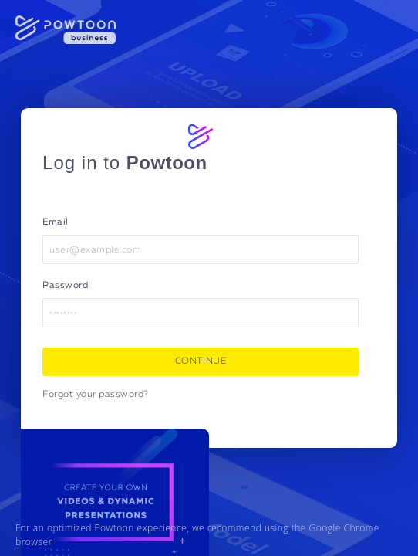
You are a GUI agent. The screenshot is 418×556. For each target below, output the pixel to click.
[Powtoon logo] (200, 136)
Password (65, 285)
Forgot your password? (95, 394)
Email (55, 222)
